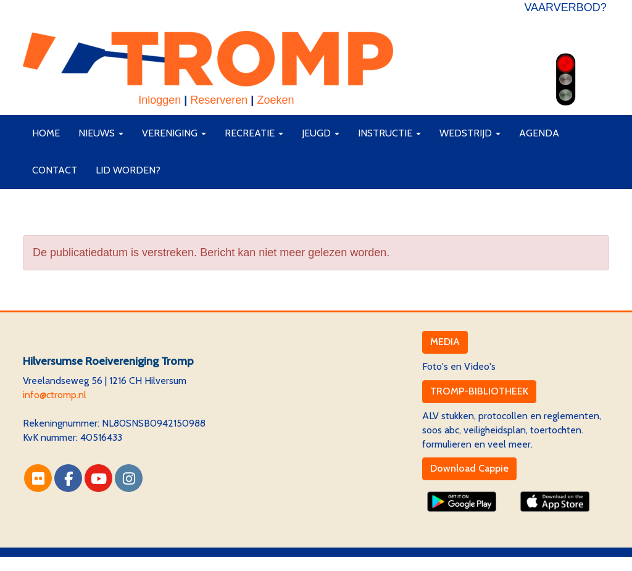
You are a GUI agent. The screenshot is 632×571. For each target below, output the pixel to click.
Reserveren (218, 100)
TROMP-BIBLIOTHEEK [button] (479, 391)
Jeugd (320, 133)
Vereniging (174, 133)
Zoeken (275, 100)
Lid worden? (128, 170)
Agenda (539, 133)
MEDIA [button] (445, 342)
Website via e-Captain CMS (81, 563)
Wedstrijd (470, 133)
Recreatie (254, 133)
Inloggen (159, 100)
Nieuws (100, 133)
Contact (54, 170)
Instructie (389, 133)
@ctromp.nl (54, 395)
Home (46, 133)
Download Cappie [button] (469, 468)
